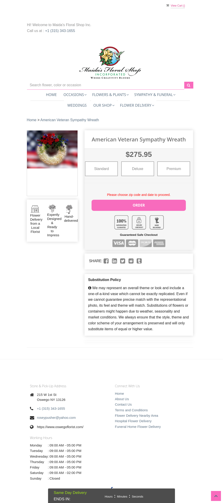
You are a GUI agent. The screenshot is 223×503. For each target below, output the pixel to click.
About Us (122, 398)
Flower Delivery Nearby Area (136, 415)
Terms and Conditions (131, 409)
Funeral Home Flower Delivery (138, 426)
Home (51, 94)
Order (138, 205)
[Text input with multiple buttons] (105, 85)
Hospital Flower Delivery (133, 420)
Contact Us (123, 404)
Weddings (77, 105)
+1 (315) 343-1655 (60, 31)
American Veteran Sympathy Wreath (69, 120)
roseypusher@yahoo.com (56, 417)
